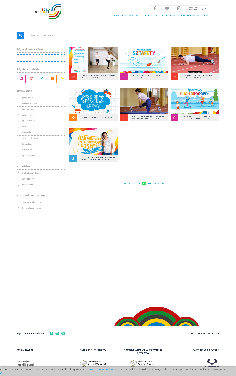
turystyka (26, 221)
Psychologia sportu (32, 289)
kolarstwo (26, 213)
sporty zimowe (29, 183)
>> (166, 223)
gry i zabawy (27, 255)
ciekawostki (27, 262)
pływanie (25, 198)
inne (22, 191)
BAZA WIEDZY (151, 15)
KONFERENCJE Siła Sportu (178, 15)
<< (122, 223)
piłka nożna (27, 153)
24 (138, 223)
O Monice (135, 15)
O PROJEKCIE (119, 15)
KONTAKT (202, 15)
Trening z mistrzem (32, 281)
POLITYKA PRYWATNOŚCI (205, 332)
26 (150, 223)
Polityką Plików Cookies (99, 369)
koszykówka (27, 168)
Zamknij (5, 373)
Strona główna (39, 75)
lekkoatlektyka (29, 161)
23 (132, 223)
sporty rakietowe (31, 206)
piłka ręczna (27, 176)
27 (156, 223)
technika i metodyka (33, 247)
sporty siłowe (28, 228)
